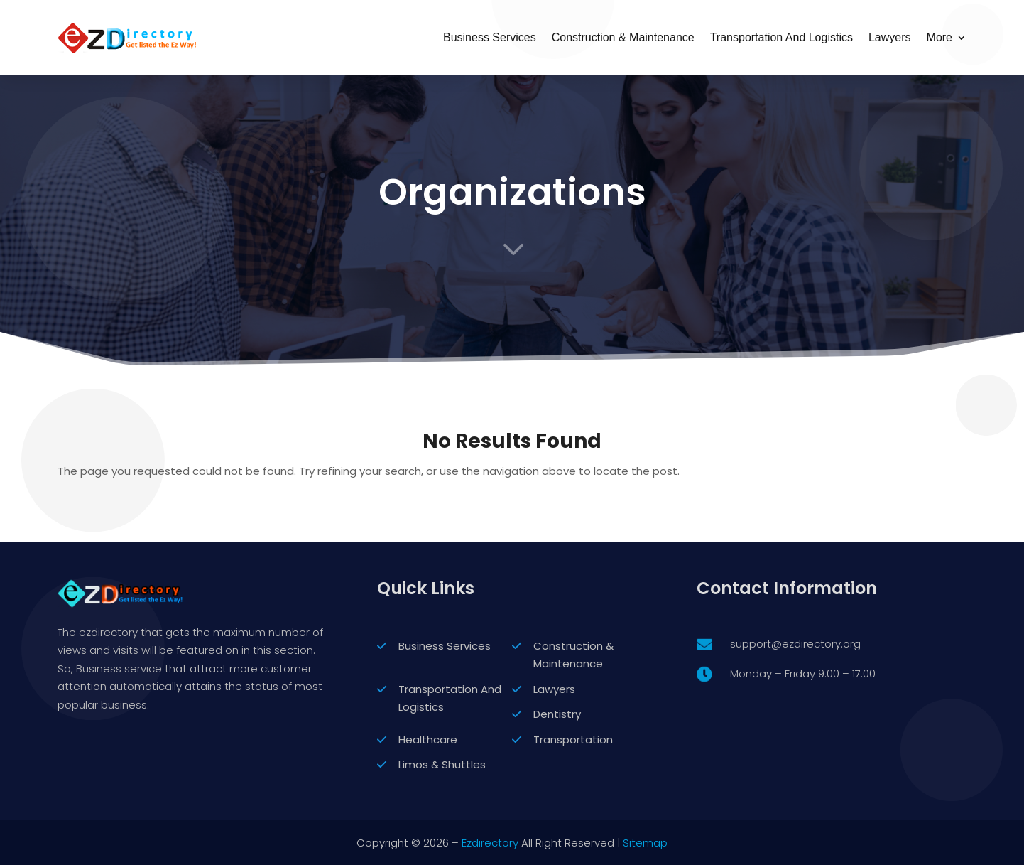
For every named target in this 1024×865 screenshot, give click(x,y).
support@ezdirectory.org (795, 745)
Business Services (489, 37)
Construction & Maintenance (623, 37)
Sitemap (645, 842)
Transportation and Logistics (781, 37)
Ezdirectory (490, 842)
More (939, 37)
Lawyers (889, 37)
